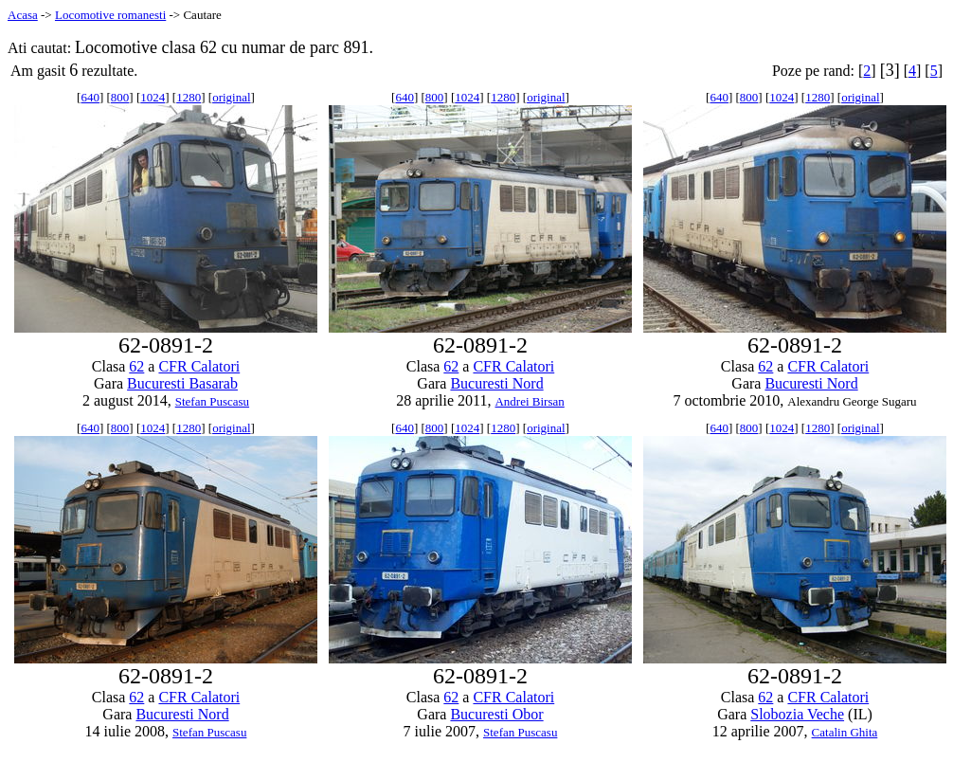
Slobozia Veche (797, 714)
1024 (152, 97)
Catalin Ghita (845, 732)
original (231, 97)
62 (136, 366)
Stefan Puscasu (212, 401)
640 (90, 97)
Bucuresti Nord (496, 383)
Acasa (23, 15)
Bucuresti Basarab (182, 383)
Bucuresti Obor (496, 714)
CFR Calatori (199, 366)
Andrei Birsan (529, 401)
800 (120, 97)
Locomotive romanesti (110, 15)
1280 (188, 97)
